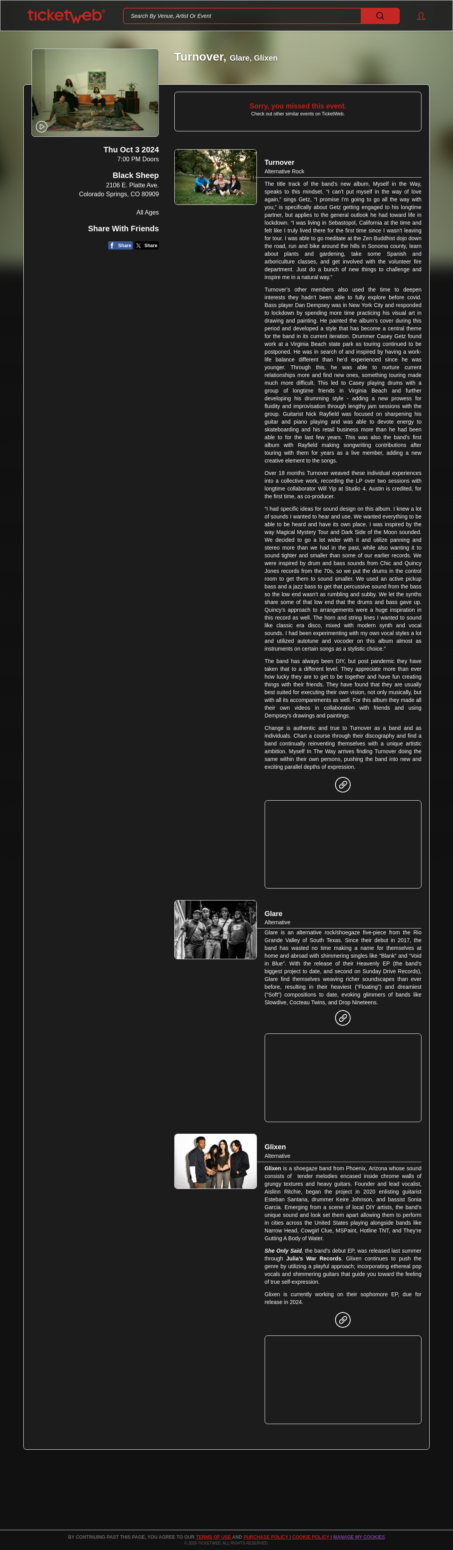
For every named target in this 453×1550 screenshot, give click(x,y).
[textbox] (261, 16)
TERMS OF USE (214, 1537)
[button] (417, 16)
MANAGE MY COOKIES (359, 1537)
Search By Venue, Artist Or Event (171, 16)
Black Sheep (135, 175)
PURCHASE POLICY (267, 1537)
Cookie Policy (311, 1537)
